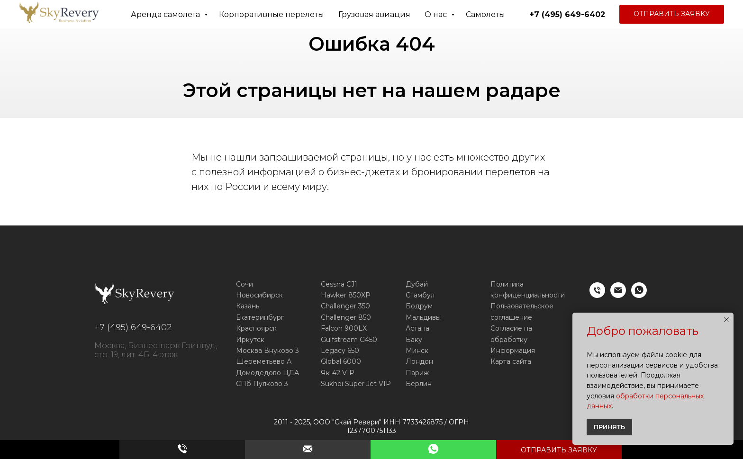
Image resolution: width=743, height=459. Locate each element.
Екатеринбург (260, 317)
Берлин (419, 384)
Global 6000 (341, 361)
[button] (671, 14)
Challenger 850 (346, 317)
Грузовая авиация (374, 14)
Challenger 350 (345, 306)
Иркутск (250, 340)
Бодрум (419, 306)
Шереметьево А (263, 361)
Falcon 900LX (344, 328)
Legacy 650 (340, 350)
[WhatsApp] (639, 295)
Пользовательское (521, 306)
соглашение (511, 317)
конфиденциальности (527, 295)
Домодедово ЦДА (267, 373)
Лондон (419, 361)
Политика (507, 284)
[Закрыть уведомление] (726, 319)
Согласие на (511, 328)
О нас (437, 14)
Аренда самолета (166, 14)
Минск (417, 350)
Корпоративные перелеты (271, 14)
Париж (417, 373)
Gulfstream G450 (349, 340)
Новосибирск (259, 295)
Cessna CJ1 (339, 284)
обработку (508, 340)
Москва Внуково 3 (267, 350)
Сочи (244, 284)
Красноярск (256, 328)
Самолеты (485, 14)
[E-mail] (618, 295)
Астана (417, 328)
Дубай (417, 284)
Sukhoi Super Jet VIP (356, 384)
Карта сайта (510, 361)
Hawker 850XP (346, 295)
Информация (512, 350)
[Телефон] (597, 295)
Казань (247, 306)
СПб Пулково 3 (262, 384)
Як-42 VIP (337, 373)
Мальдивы (423, 317)
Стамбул (420, 295)
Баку (414, 340)
